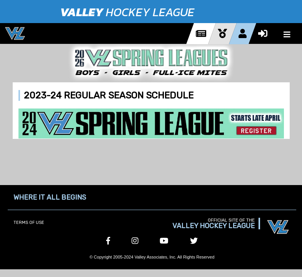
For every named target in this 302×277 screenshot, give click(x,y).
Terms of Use (28, 222)
